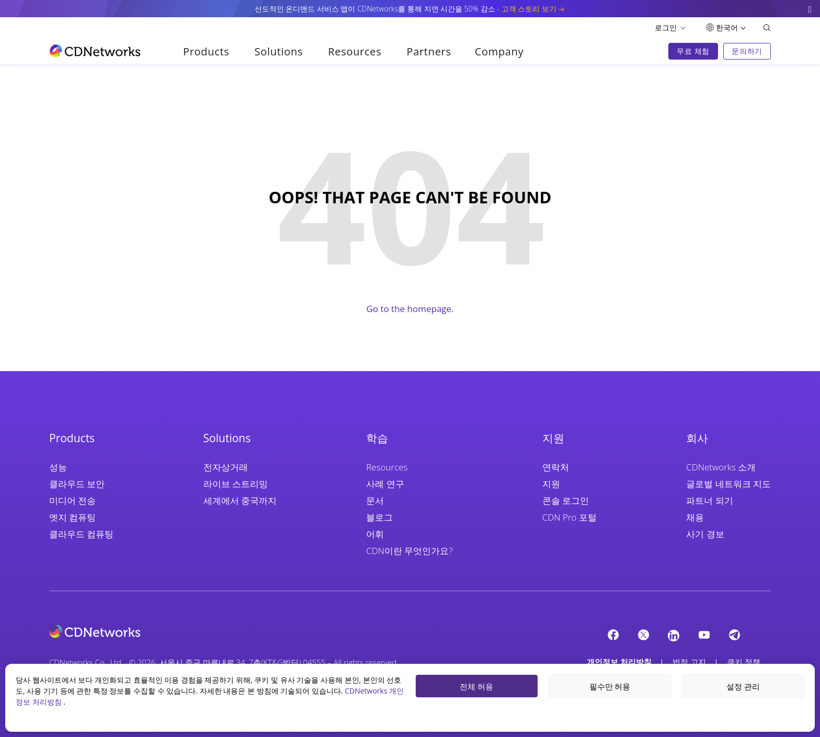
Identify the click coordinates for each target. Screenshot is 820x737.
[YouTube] (704, 634)
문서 (375, 500)
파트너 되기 (709, 500)
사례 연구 (385, 484)
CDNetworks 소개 (721, 467)
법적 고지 (689, 662)
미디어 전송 (72, 500)
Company (499, 51)
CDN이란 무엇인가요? (409, 551)
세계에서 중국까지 (240, 500)
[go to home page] (95, 50)
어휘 (375, 534)
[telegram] (734, 634)
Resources (354, 51)
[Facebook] (613, 634)
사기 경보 (705, 534)
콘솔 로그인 (565, 500)
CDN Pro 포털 (569, 517)
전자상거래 (225, 467)
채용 (695, 517)
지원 (551, 484)
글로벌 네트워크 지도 (728, 484)
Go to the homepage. (409, 309)
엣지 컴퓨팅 (72, 517)
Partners (428, 51)
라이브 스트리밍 (235, 484)
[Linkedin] (674, 635)
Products (206, 51)
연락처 (555, 467)
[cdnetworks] (223, 631)
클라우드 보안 (77, 484)
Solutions (279, 51)
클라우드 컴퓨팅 (81, 534)
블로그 (379, 517)
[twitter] (643, 634)
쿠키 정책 (743, 662)
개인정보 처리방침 (619, 662)
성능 (58, 467)
